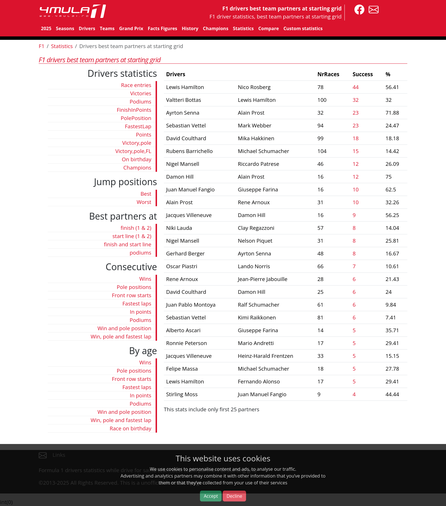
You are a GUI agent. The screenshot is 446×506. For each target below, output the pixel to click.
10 (356, 189)
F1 (41, 45)
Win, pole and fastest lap (121, 336)
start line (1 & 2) (131, 235)
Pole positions (134, 286)
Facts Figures (162, 28)
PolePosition (136, 117)
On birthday (136, 159)
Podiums (140, 101)
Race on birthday (130, 428)
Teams (107, 28)
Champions (215, 28)
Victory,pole (136, 142)
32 (356, 99)
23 (356, 112)
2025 (46, 28)
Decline (234, 496)
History (190, 28)
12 (356, 163)
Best (146, 193)
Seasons (65, 28)
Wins (145, 278)
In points (140, 311)
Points (143, 134)
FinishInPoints (134, 109)
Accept (211, 496)
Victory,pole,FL (133, 150)
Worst (144, 201)
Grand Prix (131, 28)
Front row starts (131, 295)
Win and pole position (124, 328)
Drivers (87, 28)
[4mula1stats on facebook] (358, 9)
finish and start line (127, 244)
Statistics (243, 28)
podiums (140, 252)
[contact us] (372, 9)
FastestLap (138, 126)
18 (356, 138)
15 (356, 150)
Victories (140, 93)
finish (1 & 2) (136, 227)
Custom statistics (303, 28)
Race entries (136, 84)
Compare (268, 28)
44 (356, 86)
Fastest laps (136, 303)
